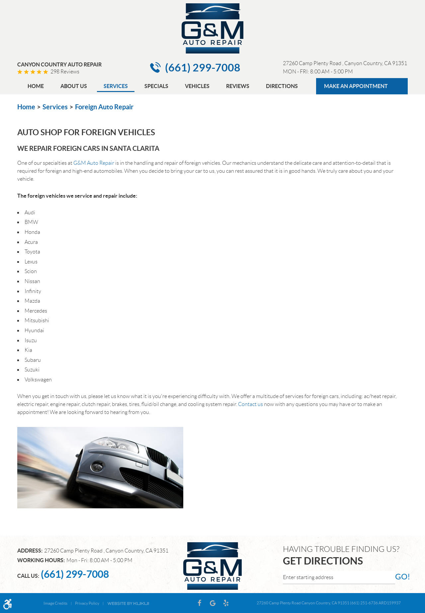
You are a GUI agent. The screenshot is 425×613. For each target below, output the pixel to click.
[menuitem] (35, 86)
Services (116, 86)
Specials (156, 86)
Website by (128, 603)
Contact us (250, 404)
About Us (73, 86)
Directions (282, 86)
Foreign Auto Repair (104, 107)
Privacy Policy (87, 603)
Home (36, 86)
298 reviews (64, 71)
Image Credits (55, 603)
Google (212, 603)
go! (401, 576)
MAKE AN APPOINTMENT (356, 86)
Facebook (199, 603)
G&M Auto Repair (93, 163)
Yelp (225, 603)
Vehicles (197, 86)
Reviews (237, 86)
